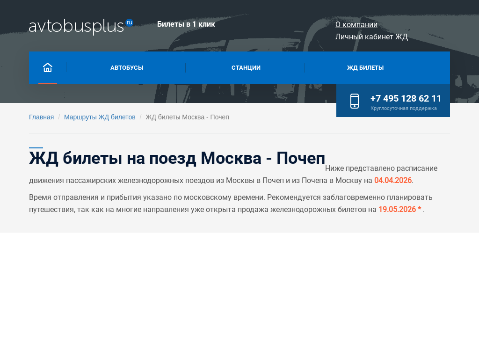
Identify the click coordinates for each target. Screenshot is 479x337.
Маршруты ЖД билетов (100, 117)
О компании (331, 24)
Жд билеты (365, 66)
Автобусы (127, 66)
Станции (245, 66)
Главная (41, 117)
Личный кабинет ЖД (408, 24)
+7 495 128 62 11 (406, 98)
